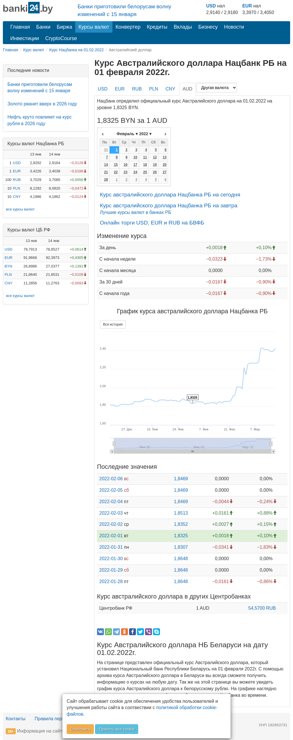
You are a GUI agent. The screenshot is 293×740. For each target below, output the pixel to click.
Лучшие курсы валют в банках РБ (135, 212)
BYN (8, 266)
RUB (17, 180)
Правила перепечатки (58, 718)
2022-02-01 (111, 535)
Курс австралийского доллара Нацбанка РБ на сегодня (170, 195)
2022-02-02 (111, 524)
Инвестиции (24, 38)
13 (165, 157)
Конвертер (128, 27)
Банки (43, 27)
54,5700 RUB (262, 608)
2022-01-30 (111, 558)
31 (106, 150)
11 (145, 157)
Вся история (112, 324)
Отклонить (80, 729)
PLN (16, 188)
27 (165, 172)
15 (116, 165)
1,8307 (181, 547)
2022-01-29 (111, 570)
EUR (247, 5)
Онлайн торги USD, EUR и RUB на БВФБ (152, 223)
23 (125, 172)
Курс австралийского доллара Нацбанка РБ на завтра (168, 205)
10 (135, 157)
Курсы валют (93, 27)
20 (165, 165)
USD (211, 5)
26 (155, 172)
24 (135, 172)
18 (145, 165)
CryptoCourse (61, 38)
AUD (187, 88)
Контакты (15, 718)
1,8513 (181, 513)
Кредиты (157, 27)
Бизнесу (208, 27)
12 (155, 157)
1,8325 (181, 535)
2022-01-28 (111, 581)
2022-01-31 (111, 547)
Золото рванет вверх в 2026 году (42, 103)
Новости (234, 27)
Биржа (64, 27)
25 (145, 172)
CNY (17, 196)
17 (135, 165)
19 (155, 165)
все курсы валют (20, 209)
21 (106, 172)
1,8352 (181, 524)
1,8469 (181, 478)
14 (106, 165)
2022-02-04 (111, 501)
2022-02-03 (111, 513)
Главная (20, 27)
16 (125, 165)
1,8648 (181, 558)
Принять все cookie (116, 729)
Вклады (183, 27)
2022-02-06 (111, 478)
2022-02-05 (111, 490)
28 (106, 180)
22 (116, 172)
